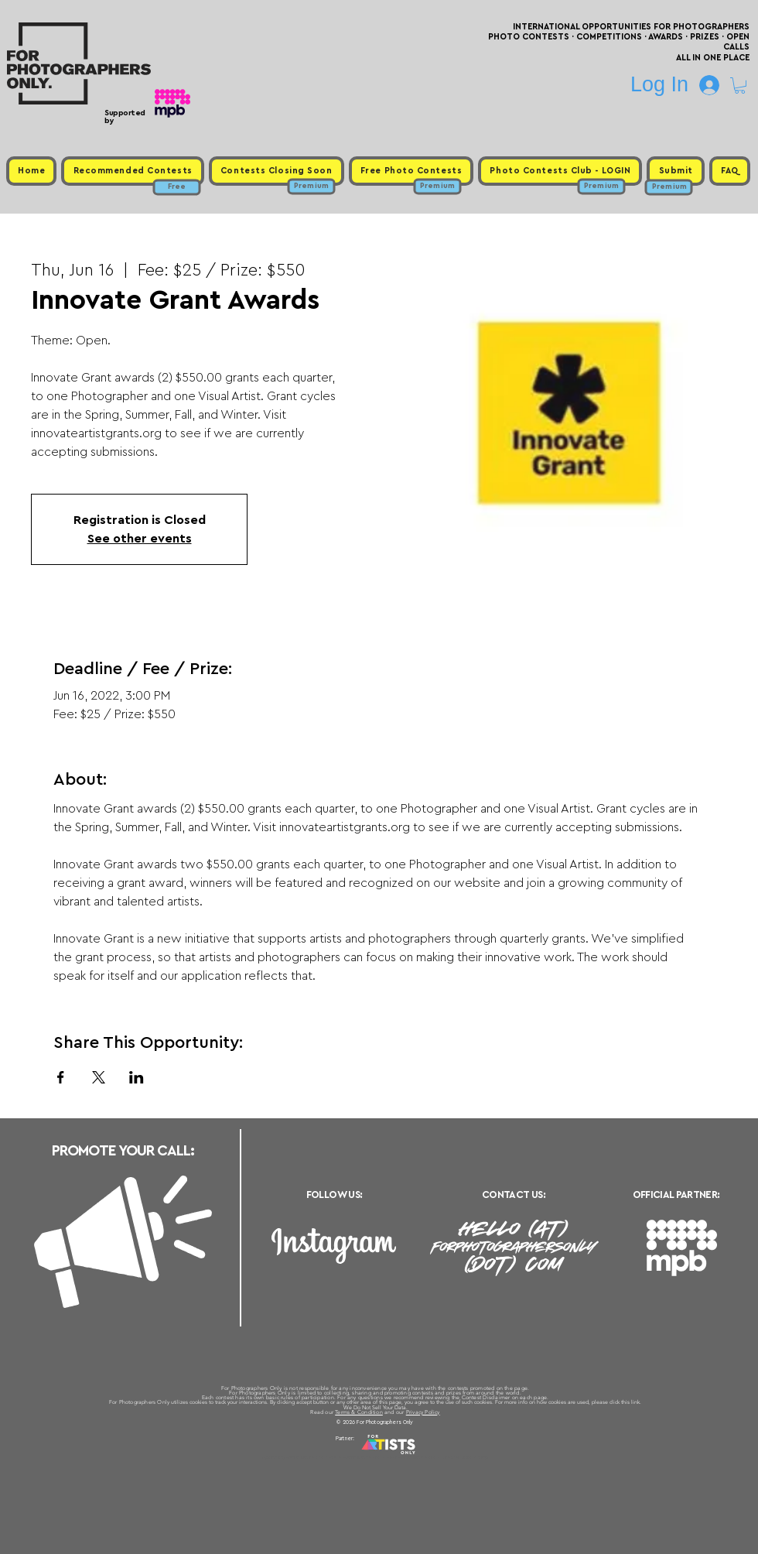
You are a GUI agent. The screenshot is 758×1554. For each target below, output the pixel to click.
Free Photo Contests (354, 1457)
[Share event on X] (98, 1077)
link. (636, 1401)
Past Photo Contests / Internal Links (430, 1457)
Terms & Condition (359, 1412)
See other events (139, 538)
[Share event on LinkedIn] (136, 1077)
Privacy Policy (423, 1412)
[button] (739, 85)
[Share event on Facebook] (60, 1077)
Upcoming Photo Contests (292, 1457)
